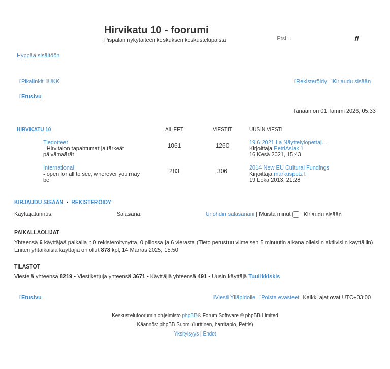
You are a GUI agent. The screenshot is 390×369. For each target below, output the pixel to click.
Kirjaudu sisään (38, 202)
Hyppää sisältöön (38, 55)
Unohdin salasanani (230, 214)
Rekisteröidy (91, 202)
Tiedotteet (55, 142)
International (58, 167)
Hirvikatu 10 (34, 129)
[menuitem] (52, 81)
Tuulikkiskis (264, 276)
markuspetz (288, 174)
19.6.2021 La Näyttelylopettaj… (288, 142)
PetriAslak (286, 148)
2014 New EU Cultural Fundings (289, 167)
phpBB (190, 315)
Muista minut (279, 214)
